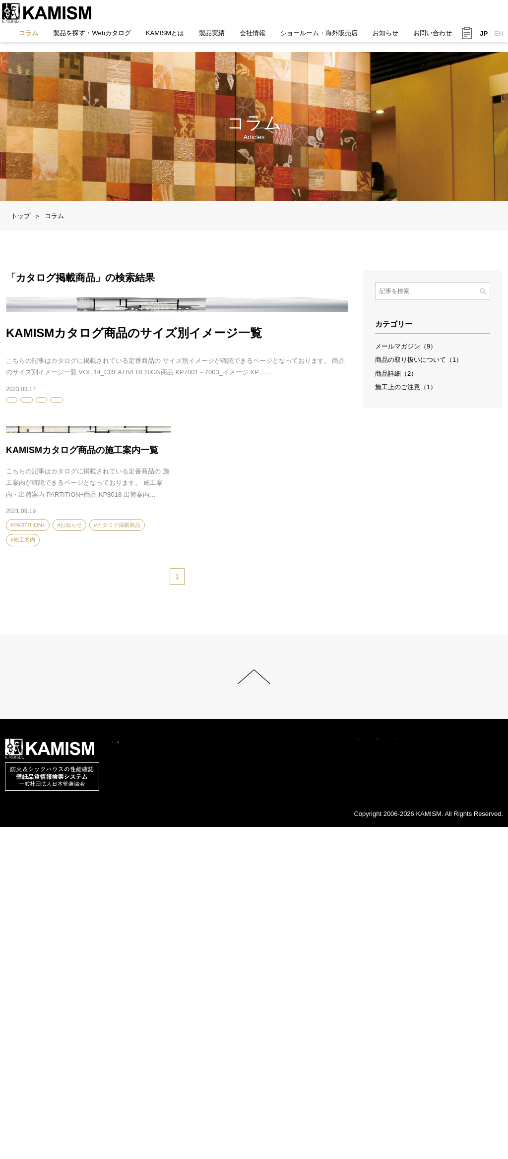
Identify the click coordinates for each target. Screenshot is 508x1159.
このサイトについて (58, 1127)
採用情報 (396, 1115)
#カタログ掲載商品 (172, 599)
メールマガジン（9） (406, 346)
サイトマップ (121, 1127)
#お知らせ (125, 599)
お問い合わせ (429, 38)
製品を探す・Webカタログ (89, 38)
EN (495, 38)
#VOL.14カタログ (78, 599)
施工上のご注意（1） (406, 387)
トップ (20, 216)
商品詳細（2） (396, 373)
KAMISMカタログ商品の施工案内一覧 (82, 748)
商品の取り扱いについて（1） (418, 359)
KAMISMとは (162, 38)
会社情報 (249, 38)
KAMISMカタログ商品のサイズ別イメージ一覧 (134, 529)
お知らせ (382, 38)
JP (481, 38)
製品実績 (209, 38)
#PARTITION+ (27, 599)
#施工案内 (22, 838)
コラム (25, 38)
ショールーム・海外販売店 (316, 38)
